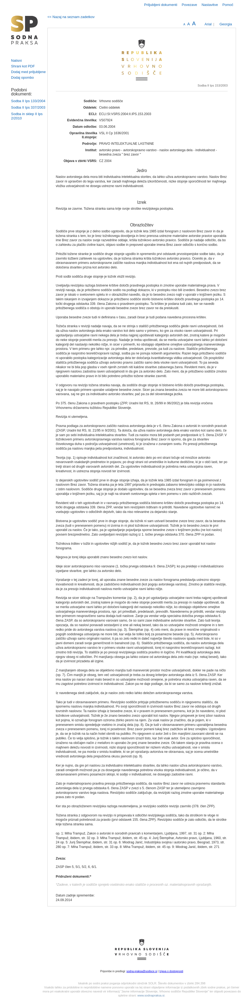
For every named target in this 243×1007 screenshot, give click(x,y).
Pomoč (228, 5)
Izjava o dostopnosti (171, 971)
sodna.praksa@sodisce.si (141, 971)
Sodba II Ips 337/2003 (28, 107)
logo (24, 30)
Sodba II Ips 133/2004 (28, 101)
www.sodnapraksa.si (150, 995)
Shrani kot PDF (23, 66)
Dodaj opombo (22, 77)
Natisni (16, 60)
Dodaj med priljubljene (28, 72)
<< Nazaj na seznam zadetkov (71, 17)
